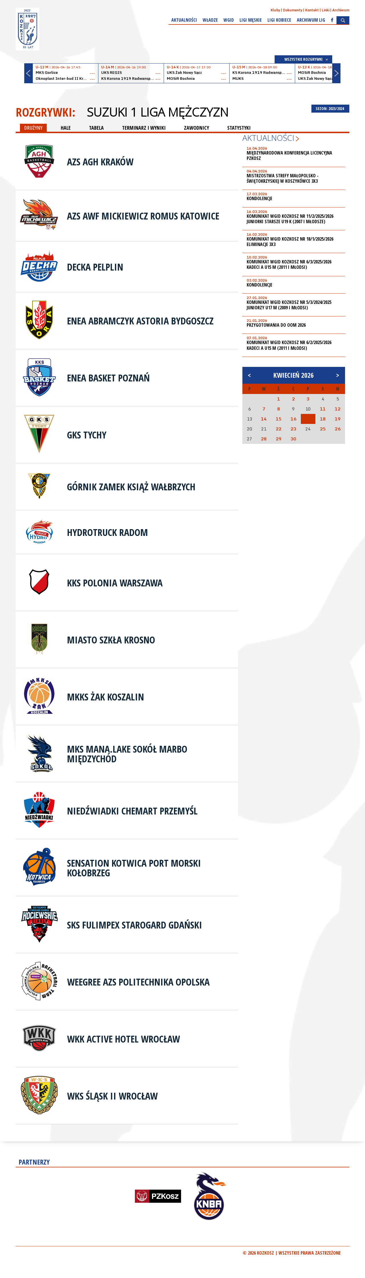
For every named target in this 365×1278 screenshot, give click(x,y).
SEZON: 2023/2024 (330, 108)
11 (323, 408)
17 (308, 418)
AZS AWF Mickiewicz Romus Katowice (143, 215)
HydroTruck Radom (107, 532)
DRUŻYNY (33, 127)
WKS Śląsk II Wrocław (112, 1095)
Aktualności (184, 20)
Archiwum (340, 10)
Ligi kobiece (279, 20)
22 (278, 428)
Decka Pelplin (95, 266)
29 (278, 438)
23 (293, 428)
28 (264, 438)
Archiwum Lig (311, 20)
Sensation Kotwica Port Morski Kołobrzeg (134, 867)
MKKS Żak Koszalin (105, 696)
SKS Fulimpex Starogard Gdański (134, 924)
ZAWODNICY (196, 127)
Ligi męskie (251, 20)
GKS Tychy (86, 434)
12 (337, 408)
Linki (325, 10)
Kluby (275, 10)
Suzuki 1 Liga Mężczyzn (157, 112)
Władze (210, 20)
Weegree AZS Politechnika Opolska (138, 981)
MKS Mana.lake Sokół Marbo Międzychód (127, 753)
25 (323, 428)
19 (337, 418)
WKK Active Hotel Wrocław (123, 1038)
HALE (66, 127)
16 (293, 418)
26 (337, 428)
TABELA (96, 127)
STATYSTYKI (239, 127)
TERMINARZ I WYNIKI (144, 127)
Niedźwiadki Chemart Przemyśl (132, 810)
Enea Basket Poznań (108, 377)
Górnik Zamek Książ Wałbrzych (131, 486)
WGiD (229, 20)
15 (278, 418)
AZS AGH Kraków (100, 161)
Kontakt (312, 10)
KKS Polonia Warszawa (115, 582)
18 (323, 418)
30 (293, 438)
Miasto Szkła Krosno (111, 639)
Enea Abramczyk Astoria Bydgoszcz (140, 320)
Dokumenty (292, 10)
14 (264, 418)
